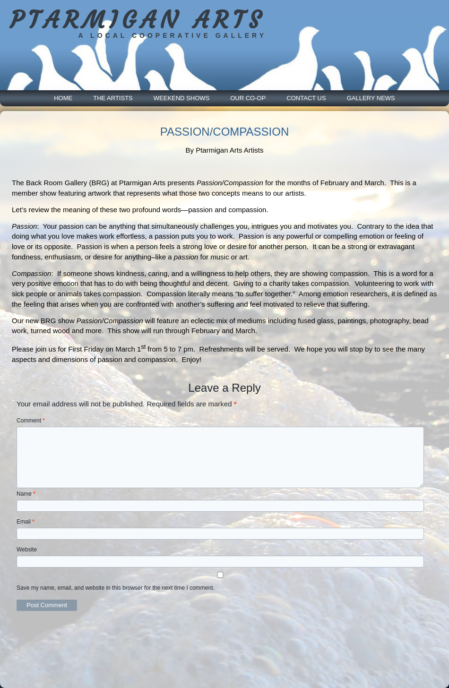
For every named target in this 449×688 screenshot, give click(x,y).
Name (26, 493)
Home (63, 98)
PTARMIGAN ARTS (137, 20)
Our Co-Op (248, 98)
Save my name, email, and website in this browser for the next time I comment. (116, 588)
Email (26, 521)
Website (27, 549)
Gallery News (371, 98)
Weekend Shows (181, 98)
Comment (31, 420)
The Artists (113, 98)
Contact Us (306, 98)
